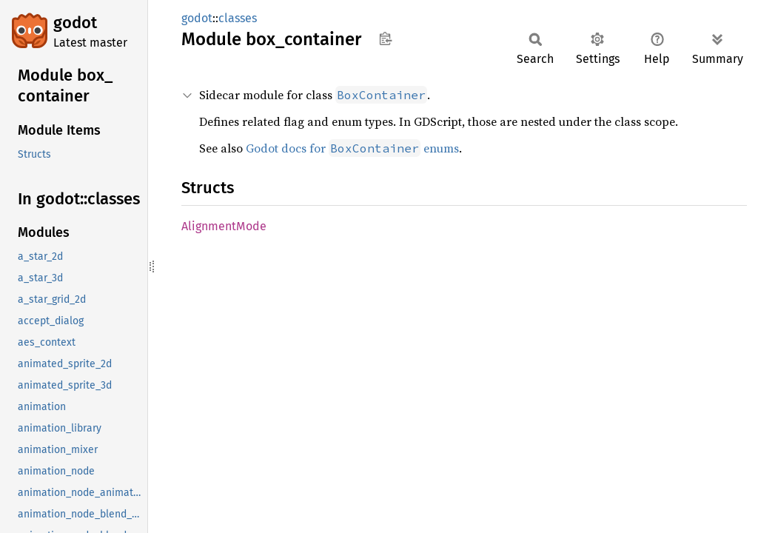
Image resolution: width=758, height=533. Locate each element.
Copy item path (385, 38)
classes (237, 18)
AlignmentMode (223, 226)
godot (75, 23)
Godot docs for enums (352, 148)
